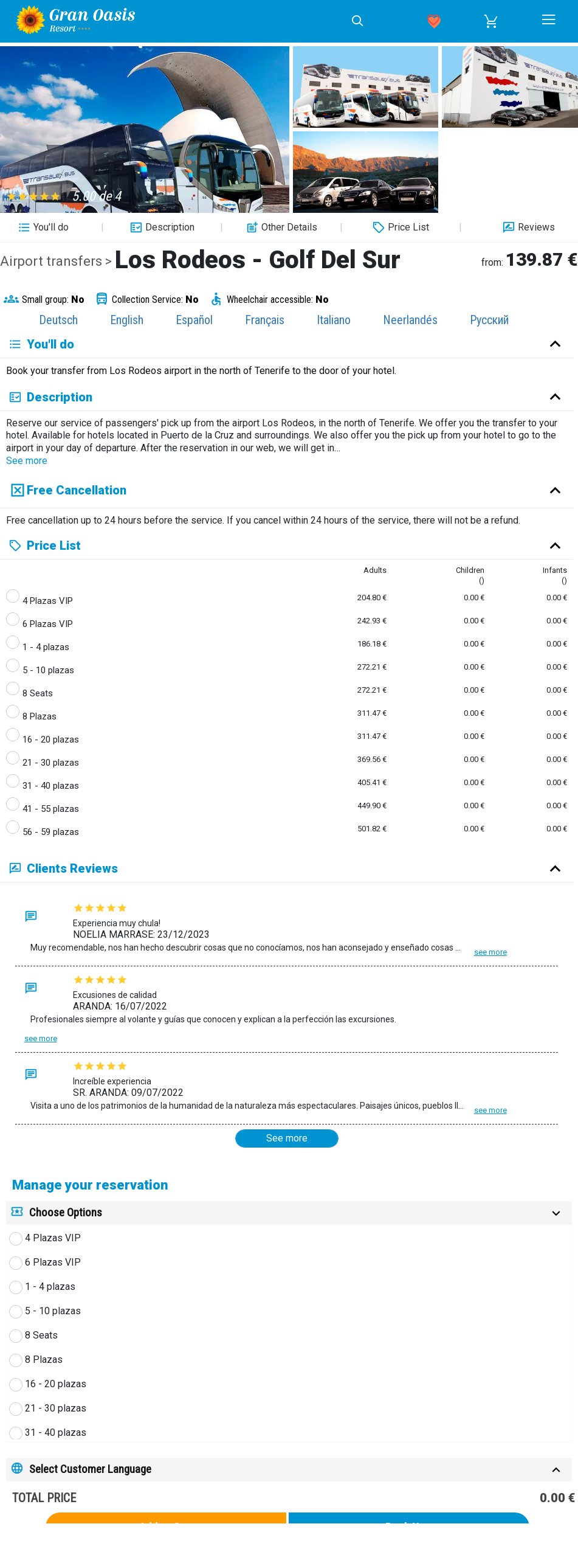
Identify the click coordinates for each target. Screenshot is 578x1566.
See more (26, 460)
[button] (491, 21)
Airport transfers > (57, 261)
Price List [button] (399, 227)
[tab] (289, 1213)
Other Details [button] (280, 227)
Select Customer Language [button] (90, 1469)
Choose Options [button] (65, 1212)
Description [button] (160, 227)
